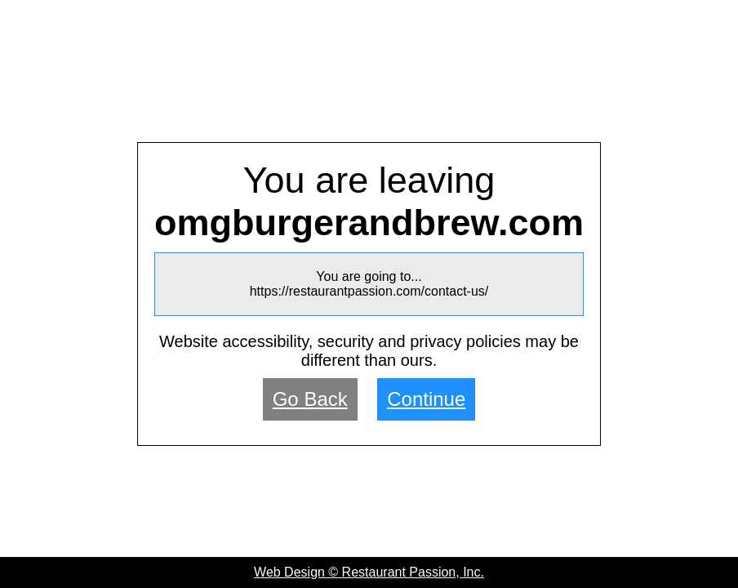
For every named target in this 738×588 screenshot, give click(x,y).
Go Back (310, 399)
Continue (426, 399)
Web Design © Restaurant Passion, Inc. (369, 572)
